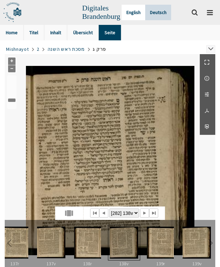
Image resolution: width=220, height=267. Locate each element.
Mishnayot (17, 49)
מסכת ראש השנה (66, 49)
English (133, 12)
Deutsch (158, 12)
